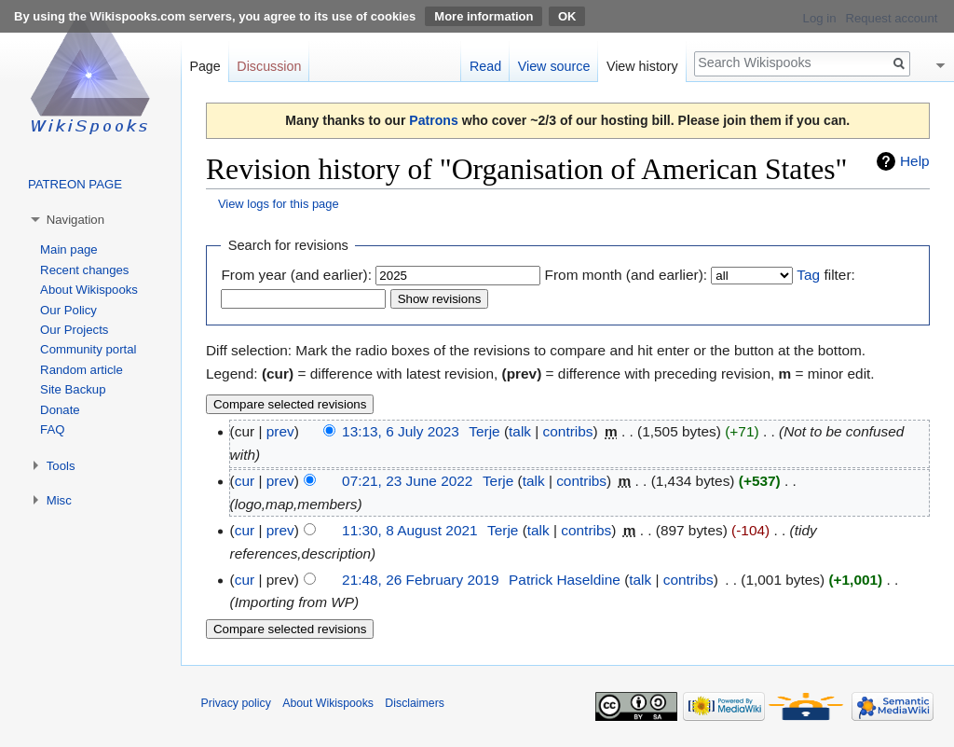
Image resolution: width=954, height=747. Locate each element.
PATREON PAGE (75, 184)
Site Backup (72, 389)
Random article (81, 370)
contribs (568, 431)
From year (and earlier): (296, 275)
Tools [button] (61, 466)
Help (915, 161)
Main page (69, 249)
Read (485, 66)
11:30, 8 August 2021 (409, 530)
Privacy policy (236, 703)
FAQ (52, 429)
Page (204, 66)
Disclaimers (414, 703)
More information (483, 16)
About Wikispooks (89, 290)
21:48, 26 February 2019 (420, 580)
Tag (808, 275)
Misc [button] (59, 500)
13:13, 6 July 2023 (400, 431)
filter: (825, 275)
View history (642, 66)
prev (280, 431)
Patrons (433, 120)
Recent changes (84, 270)
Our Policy (68, 310)
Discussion (269, 66)
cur (244, 481)
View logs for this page (278, 204)
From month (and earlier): (626, 275)
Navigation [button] (75, 220)
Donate (60, 410)
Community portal (88, 349)
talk (520, 431)
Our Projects (74, 330)
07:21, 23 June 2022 (407, 481)
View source (554, 66)
